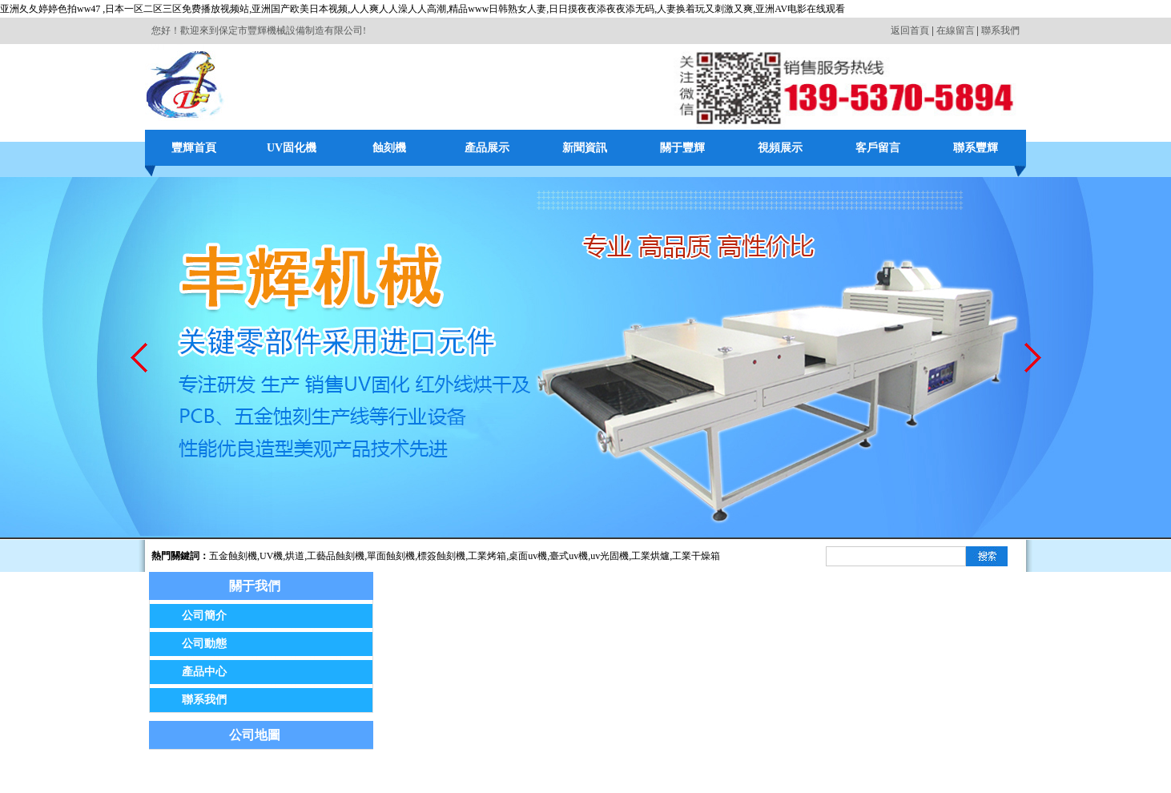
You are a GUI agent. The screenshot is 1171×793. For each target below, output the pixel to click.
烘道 (294, 556)
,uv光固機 (608, 556)
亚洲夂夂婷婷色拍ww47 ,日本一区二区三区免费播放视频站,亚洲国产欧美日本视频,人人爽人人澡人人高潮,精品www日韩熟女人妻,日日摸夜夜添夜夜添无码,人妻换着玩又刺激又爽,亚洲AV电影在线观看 (422, 8)
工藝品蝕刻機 (335, 556)
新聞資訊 (584, 148)
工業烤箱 (487, 556)
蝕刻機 (389, 148)
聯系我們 (1000, 30)
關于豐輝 (682, 148)
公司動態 (204, 644)
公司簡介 (204, 616)
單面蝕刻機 (391, 556)
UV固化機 (291, 148)
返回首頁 (910, 30)
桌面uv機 (528, 556)
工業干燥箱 (696, 556)
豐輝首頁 (193, 148)
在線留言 (955, 30)
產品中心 (204, 672)
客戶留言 (877, 148)
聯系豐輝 (975, 148)
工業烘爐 (650, 556)
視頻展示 (780, 148)
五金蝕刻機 (233, 556)
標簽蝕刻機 (441, 556)
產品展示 (487, 148)
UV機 (271, 556)
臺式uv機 (568, 556)
